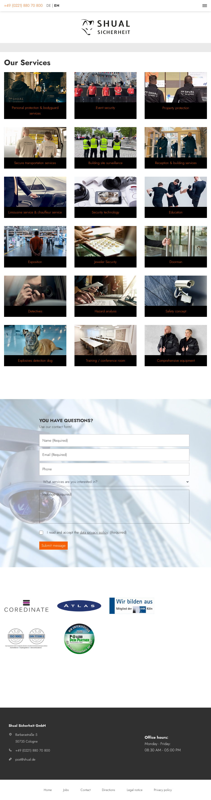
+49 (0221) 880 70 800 (32, 750)
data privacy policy (94, 532)
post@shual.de (25, 759)
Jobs (66, 790)
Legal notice (134, 790)
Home (48, 790)
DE (48, 5)
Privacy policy (163, 790)
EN (56, 5)
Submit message (53, 545)
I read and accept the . (87, 532)
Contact (85, 790)
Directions (108, 790)
